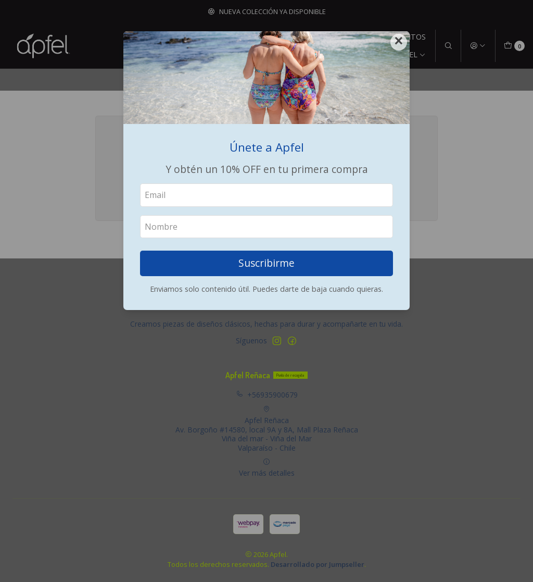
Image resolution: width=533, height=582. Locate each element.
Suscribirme (266, 263)
